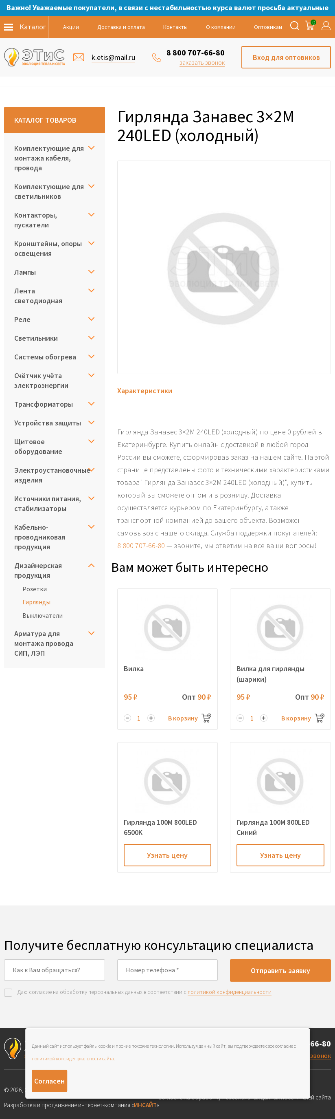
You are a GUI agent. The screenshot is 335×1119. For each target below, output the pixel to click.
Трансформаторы (43, 404)
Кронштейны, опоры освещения (48, 248)
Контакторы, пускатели (35, 219)
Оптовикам (268, 27)
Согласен (49, 1081)
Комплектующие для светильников (49, 191)
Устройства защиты (47, 422)
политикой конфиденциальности (230, 992)
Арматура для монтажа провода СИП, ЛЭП (43, 643)
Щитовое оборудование (38, 446)
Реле (22, 319)
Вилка (134, 668)
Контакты (175, 27)
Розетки (34, 589)
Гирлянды (36, 602)
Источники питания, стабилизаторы (47, 503)
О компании (221, 27)
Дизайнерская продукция (38, 570)
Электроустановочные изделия (52, 475)
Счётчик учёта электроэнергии (41, 380)
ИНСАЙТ (145, 1105)
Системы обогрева (45, 356)
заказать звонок (202, 62)
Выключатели (42, 615)
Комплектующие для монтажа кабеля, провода (49, 157)
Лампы (25, 272)
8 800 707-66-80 (195, 52)
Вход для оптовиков (286, 57)
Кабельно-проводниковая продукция (39, 536)
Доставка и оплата (121, 27)
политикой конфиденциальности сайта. (73, 1058)
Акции (71, 27)
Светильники (36, 338)
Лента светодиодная (38, 295)
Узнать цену (167, 855)
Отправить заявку (280, 970)
